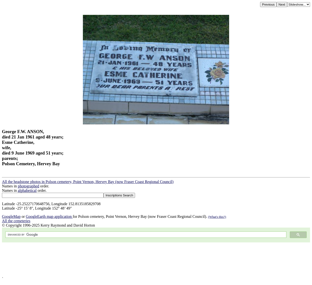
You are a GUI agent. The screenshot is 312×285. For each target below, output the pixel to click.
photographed (28, 186)
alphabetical (27, 190)
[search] (145, 235)
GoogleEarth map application (49, 216)
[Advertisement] (148, 259)
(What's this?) (217, 217)
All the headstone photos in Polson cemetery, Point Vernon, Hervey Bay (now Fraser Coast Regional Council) (88, 182)
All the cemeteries (16, 221)
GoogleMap (11, 216)
